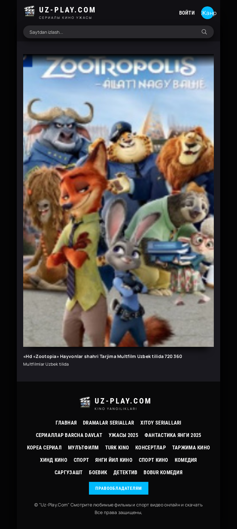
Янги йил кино (113, 460)
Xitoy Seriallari (160, 423)
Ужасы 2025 (123, 435)
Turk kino (117, 448)
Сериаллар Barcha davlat (69, 435)
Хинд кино (53, 460)
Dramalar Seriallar (108, 423)
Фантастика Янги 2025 (173, 435)
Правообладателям (118, 488)
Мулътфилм (83, 448)
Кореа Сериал (44, 448)
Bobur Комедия (163, 472)
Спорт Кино (153, 460)
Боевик (98, 472)
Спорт (81, 460)
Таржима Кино (191, 448)
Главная (66, 423)
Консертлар (150, 448)
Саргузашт (69, 472)
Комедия (186, 460)
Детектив (125, 472)
